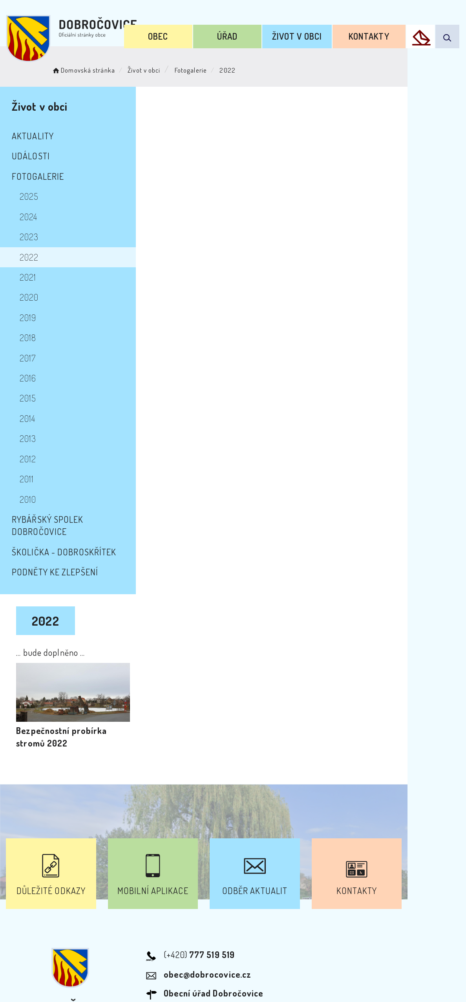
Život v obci (304, 34)
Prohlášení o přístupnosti (148, 918)
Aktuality (33, 135)
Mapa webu (295, 918)
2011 (27, 478)
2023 (29, 236)
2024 (28, 216)
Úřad (239, 34)
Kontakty (371, 34)
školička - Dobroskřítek (64, 539)
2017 (28, 357)
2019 (28, 317)
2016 (28, 377)
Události (31, 155)
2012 (28, 458)
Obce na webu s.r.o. (364, 956)
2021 (28, 277)
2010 (28, 499)
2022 (29, 257)
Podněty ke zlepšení (55, 559)
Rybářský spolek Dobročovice (76, 519)
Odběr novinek (234, 918)
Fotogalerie (196, 69)
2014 (27, 418)
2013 (28, 438)
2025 (29, 196)
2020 (29, 297)
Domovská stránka (89, 69)
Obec (175, 34)
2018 (28, 337)
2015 (28, 397)
